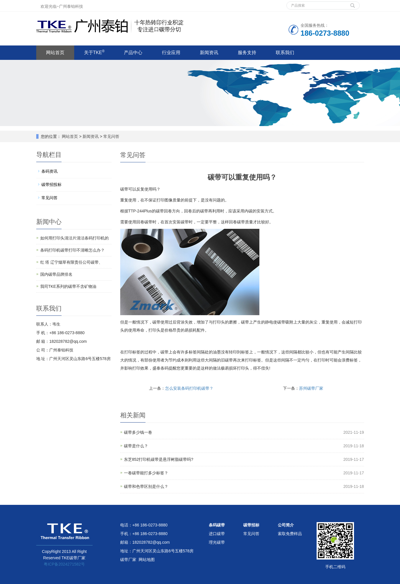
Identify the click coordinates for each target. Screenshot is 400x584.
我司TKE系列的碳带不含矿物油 (68, 286)
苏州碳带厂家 (311, 388)
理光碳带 (217, 542)
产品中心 (133, 52)
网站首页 (55, 52)
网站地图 (147, 559)
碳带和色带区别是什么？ (146, 486)
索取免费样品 (290, 533)
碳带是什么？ (136, 446)
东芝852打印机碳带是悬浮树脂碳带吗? (158, 459)
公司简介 (286, 525)
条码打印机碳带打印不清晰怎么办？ (72, 250)
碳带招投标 (51, 184)
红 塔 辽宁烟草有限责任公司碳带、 (71, 262)
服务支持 (247, 52)
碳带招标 (251, 525)
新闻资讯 (209, 52)
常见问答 (110, 136)
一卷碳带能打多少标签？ (146, 473)
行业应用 (171, 52)
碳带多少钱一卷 (138, 432)
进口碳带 (217, 533)
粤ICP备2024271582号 (64, 564)
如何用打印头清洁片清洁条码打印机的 (74, 238)
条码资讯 (49, 171)
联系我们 (285, 52)
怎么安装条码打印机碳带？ (189, 388)
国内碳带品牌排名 (56, 274)
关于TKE (94, 52)
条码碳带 (217, 525)
